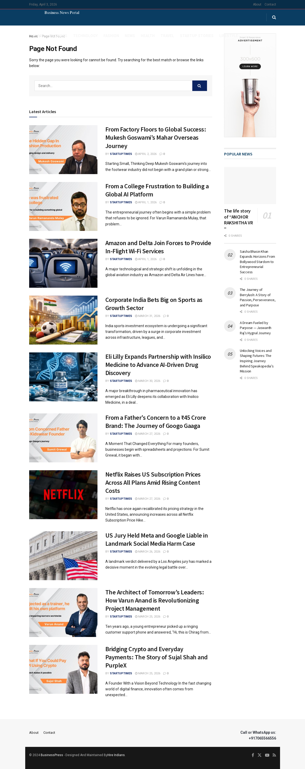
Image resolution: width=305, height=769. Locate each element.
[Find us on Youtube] (267, 755)
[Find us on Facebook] (253, 755)
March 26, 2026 (147, 551)
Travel (167, 36)
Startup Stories (197, 36)
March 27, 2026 (147, 434)
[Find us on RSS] (274, 755)
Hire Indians (116, 755)
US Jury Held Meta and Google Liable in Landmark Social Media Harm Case (156, 539)
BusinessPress (52, 755)
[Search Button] (274, 17)
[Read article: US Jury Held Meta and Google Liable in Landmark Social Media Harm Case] (63, 555)
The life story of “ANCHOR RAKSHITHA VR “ (238, 220)
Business (58, 36)
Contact (270, 4)
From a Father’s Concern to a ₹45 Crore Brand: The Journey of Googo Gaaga (155, 421)
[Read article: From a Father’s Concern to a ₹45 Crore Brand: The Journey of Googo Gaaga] (63, 437)
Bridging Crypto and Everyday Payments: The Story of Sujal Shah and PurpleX (156, 657)
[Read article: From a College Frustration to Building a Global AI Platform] (63, 206)
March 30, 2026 (147, 381)
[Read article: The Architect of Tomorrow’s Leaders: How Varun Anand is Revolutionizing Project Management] (63, 612)
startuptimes (121, 154)
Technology (85, 36)
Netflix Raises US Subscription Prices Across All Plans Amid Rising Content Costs (153, 482)
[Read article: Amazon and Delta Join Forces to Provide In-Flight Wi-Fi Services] (63, 263)
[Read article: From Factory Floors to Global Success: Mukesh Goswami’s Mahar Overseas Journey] (63, 149)
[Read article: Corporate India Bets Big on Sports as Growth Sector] (63, 320)
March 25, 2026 (147, 616)
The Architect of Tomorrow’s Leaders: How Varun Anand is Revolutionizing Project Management (154, 600)
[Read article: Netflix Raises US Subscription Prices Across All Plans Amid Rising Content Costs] (63, 494)
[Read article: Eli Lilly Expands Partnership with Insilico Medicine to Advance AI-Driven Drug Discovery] (63, 376)
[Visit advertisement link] (250, 85)
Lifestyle (228, 36)
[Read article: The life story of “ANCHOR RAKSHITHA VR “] (250, 185)
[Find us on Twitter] (259, 755)
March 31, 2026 (147, 316)
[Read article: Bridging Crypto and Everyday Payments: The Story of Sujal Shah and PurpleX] (63, 669)
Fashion (111, 36)
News (130, 36)
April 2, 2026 (146, 154)
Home (38, 36)
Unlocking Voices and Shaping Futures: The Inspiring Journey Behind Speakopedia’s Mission (256, 360)
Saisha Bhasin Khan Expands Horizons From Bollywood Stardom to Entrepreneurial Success (257, 261)
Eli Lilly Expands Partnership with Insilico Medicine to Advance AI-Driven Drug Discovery (158, 364)
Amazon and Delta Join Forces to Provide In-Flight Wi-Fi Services (158, 247)
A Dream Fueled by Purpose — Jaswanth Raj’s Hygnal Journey (255, 327)
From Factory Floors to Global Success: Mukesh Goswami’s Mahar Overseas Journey (155, 137)
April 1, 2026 (146, 202)
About (257, 4)
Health (148, 36)
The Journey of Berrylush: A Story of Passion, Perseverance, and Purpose (258, 297)
